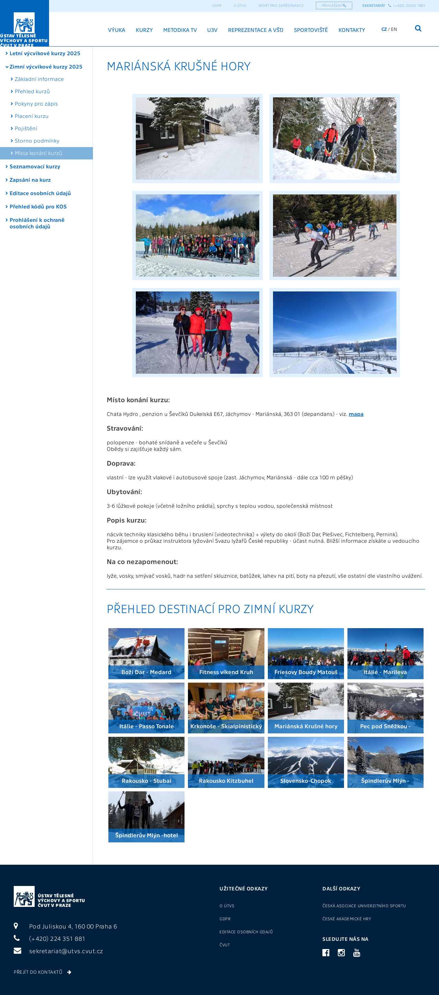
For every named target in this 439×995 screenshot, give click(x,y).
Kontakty (352, 29)
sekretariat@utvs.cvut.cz (58, 950)
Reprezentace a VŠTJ (256, 29)
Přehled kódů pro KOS (38, 206)
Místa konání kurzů (38, 152)
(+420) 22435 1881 (406, 5)
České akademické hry (346, 918)
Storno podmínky (37, 140)
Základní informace (39, 78)
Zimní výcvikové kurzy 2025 (46, 66)
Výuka (116, 29)
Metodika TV (180, 29)
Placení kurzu (32, 115)
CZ (384, 29)
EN (394, 29)
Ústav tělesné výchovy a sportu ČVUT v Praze (61, 900)
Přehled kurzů (32, 91)
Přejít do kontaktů (42, 971)
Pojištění (26, 128)
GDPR (217, 5)
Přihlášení (334, 5)
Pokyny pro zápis (36, 103)
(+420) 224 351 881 (50, 938)
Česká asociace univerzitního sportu (364, 905)
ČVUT (225, 944)
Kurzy (144, 29)
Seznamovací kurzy (35, 166)
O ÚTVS (240, 5)
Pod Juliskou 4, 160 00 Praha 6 (65, 926)
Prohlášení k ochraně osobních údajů (37, 222)
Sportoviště (311, 29)
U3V (212, 29)
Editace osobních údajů (40, 193)
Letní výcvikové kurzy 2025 (45, 53)
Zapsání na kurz (30, 179)
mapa (356, 413)
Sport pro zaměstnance (281, 5)
